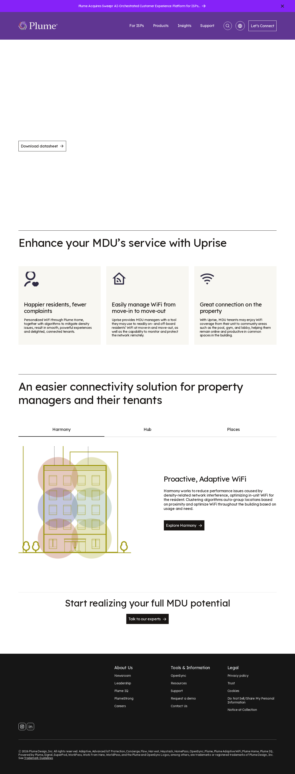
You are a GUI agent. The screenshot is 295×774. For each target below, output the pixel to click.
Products (160, 25)
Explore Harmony (184, 525)
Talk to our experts (147, 619)
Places (233, 429)
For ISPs (136, 25)
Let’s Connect (262, 26)
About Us (123, 667)
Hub (147, 429)
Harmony (61, 429)
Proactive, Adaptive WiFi (205, 478)
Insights (184, 25)
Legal (233, 667)
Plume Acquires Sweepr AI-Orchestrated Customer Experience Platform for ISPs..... (140, 6)
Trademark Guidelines (38, 758)
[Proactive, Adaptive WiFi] (74, 502)
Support (207, 25)
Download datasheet (42, 146)
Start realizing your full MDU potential (147, 603)
